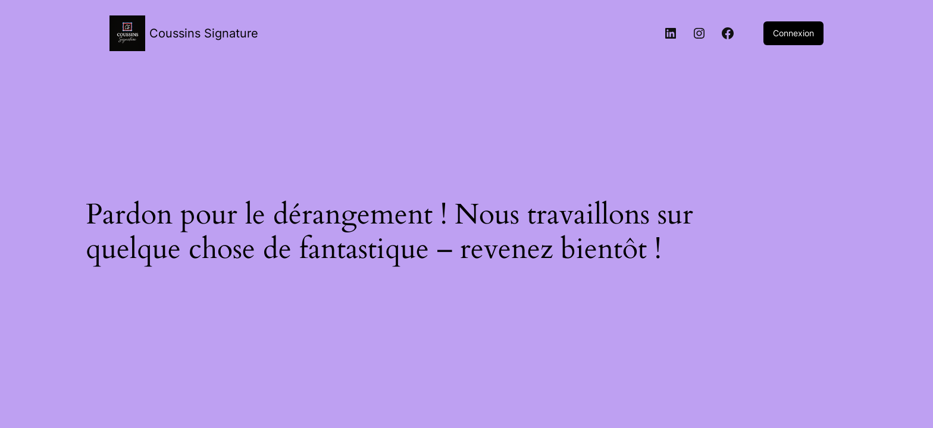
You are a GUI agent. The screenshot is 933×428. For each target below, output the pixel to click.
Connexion (793, 33)
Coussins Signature (203, 33)
